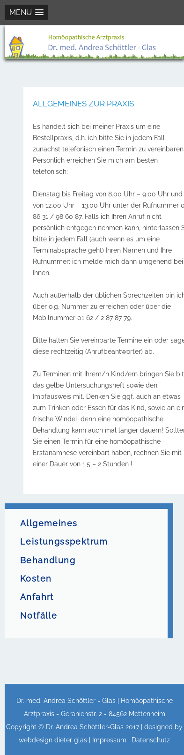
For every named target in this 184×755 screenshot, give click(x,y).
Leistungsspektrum (64, 541)
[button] (26, 12)
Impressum (109, 740)
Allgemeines (48, 523)
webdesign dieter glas (53, 740)
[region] (94, 42)
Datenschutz (151, 740)
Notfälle (38, 615)
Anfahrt (37, 597)
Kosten (36, 578)
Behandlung (47, 560)
